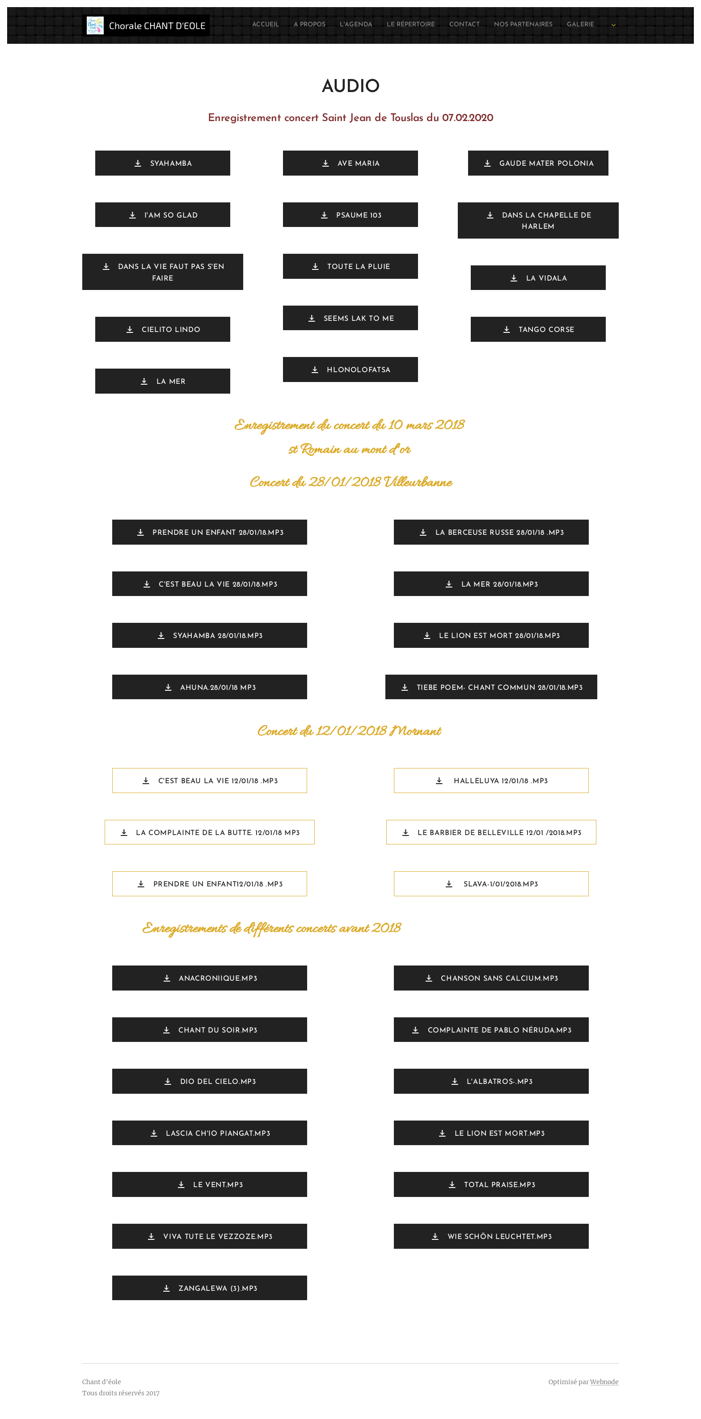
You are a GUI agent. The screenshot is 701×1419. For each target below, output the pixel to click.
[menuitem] (510, 25)
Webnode (604, 1382)
